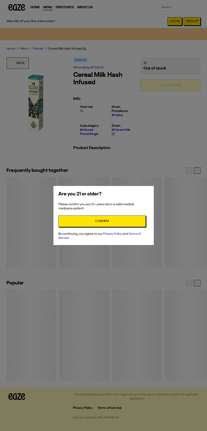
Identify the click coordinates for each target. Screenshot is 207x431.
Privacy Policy (112, 234)
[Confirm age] (102, 221)
